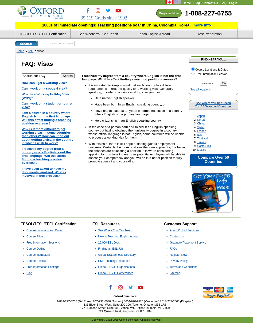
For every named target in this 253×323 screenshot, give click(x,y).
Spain (201, 127)
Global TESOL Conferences (115, 273)
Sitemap (175, 273)
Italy (199, 134)
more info (202, 25)
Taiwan (201, 142)
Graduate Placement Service (188, 242)
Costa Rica (204, 146)
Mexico (201, 149)
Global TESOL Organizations (116, 267)
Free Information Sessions (43, 242)
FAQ (224, 3)
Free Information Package (43, 267)
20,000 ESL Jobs (109, 242)
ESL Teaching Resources (114, 261)
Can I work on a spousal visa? (44, 88)
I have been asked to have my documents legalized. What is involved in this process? (44, 172)
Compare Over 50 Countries (213, 159)
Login (233, 3)
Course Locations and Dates (44, 230)
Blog (196, 3)
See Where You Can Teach (213, 103)
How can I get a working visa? (44, 83)
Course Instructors (38, 254)
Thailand (202, 138)
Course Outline (36, 248)
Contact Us (210, 3)
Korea (201, 119)
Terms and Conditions (183, 267)
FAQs (173, 248)
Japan (201, 116)
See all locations (200, 89)
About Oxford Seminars (184, 230)
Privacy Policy (179, 261)
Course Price (35, 236)
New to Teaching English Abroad (118, 236)
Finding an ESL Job (110, 248)
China (201, 123)
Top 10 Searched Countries (213, 106)
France (201, 131)
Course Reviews (37, 261)
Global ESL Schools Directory (117, 254)
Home (187, 3)
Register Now (169, 13)
